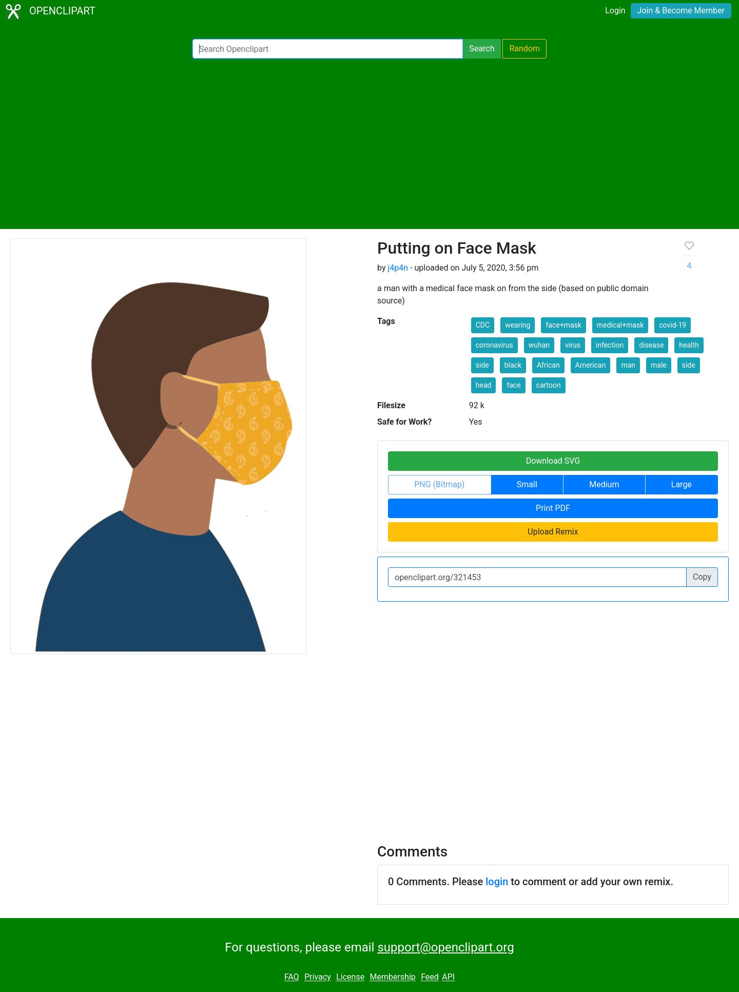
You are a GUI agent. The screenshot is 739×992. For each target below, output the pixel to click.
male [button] (659, 365)
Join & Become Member (681, 10)
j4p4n (397, 268)
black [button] (512, 365)
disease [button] (651, 345)
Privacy (317, 977)
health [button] (688, 345)
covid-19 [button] (672, 325)
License (350, 977)
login (496, 881)
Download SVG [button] (553, 461)
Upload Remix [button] (553, 532)
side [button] (482, 365)
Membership (392, 977)
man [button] (628, 365)
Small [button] (527, 484)
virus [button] (572, 345)
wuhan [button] (539, 345)
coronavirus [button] (494, 345)
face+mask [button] (563, 325)
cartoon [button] (548, 385)
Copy (702, 577)
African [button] (548, 365)
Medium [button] (604, 484)
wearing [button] (517, 325)
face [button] (513, 385)
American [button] (590, 365)
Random (524, 48)
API (448, 977)
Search (481, 48)
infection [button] (610, 345)
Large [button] (681, 484)
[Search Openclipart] (327, 49)
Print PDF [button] (553, 508)
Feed (430, 977)
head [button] (484, 385)
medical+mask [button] (620, 325)
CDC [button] (483, 325)
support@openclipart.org (445, 947)
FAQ (291, 977)
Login (615, 10)
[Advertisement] (369, 144)
